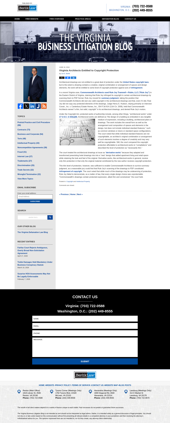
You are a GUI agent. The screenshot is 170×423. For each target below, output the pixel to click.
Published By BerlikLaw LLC (129, 8)
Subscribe (35, 194)
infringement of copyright (70, 171)
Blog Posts (122, 370)
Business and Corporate (28, 130)
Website (43, 19)
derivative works (113, 153)
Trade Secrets (24, 163)
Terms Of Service (82, 370)
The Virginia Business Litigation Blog (28, 7)
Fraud (21, 147)
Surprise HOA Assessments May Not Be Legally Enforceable (33, 262)
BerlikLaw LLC (42, 418)
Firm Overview (68, 19)
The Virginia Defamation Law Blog (30, 224)
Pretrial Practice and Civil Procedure (33, 122)
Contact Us (97, 370)
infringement (136, 88)
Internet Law (24, 151)
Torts (21, 134)
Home (22, 19)
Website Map (109, 370)
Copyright (69, 181)
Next (80, 194)
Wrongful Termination (27, 167)
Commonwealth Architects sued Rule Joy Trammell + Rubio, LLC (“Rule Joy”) (115, 92)
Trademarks (23, 155)
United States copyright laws (136, 82)
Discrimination (24, 159)
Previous (64, 194)
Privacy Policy (66, 370)
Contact (26, 24)
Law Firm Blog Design (141, 418)
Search (50, 210)
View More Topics (24, 171)
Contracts (23, 126)
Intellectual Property (83, 181)
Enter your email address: (26, 186)
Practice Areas (94, 19)
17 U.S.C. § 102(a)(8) (68, 117)
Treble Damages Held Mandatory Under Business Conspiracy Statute (32, 251)
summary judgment (110, 98)
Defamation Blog (121, 19)
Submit (85, 348)
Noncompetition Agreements (30, 142)
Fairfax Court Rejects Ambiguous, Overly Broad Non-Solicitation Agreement (33, 241)
